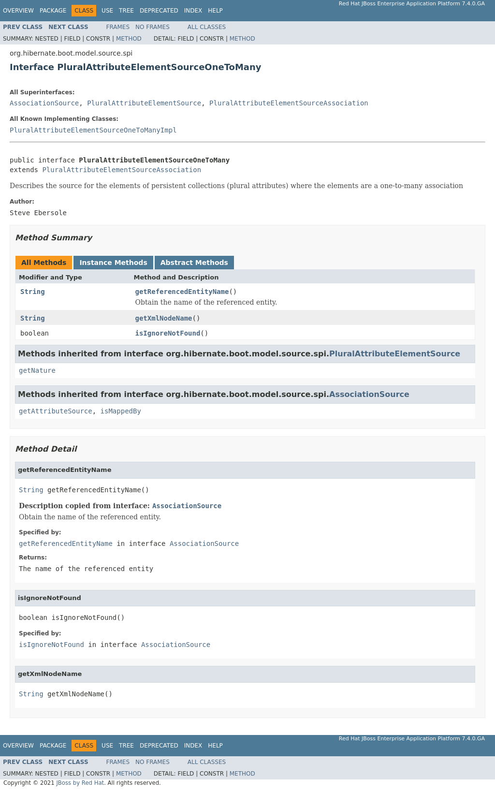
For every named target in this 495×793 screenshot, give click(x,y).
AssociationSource (44, 103)
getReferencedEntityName (182, 291)
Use (107, 10)
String (32, 291)
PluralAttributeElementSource (144, 103)
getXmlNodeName (163, 318)
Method (129, 38)
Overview (18, 10)
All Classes (207, 27)
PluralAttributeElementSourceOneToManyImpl (93, 130)
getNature (37, 370)
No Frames (152, 27)
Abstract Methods (194, 262)
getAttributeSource (55, 411)
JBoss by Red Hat (80, 782)
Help (215, 10)
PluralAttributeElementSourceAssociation (288, 103)
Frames (118, 27)
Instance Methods (113, 262)
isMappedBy (121, 411)
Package (53, 10)
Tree (126, 10)
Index (193, 10)
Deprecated (159, 10)
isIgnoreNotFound (168, 333)
